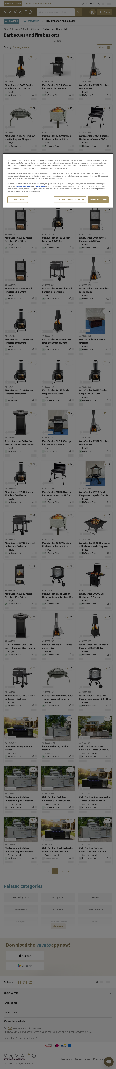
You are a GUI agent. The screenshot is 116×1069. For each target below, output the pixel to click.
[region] (58, 180)
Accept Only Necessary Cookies (69, 199)
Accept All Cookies (98, 199)
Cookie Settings (17, 199)
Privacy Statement (23, 186)
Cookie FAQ (40, 186)
